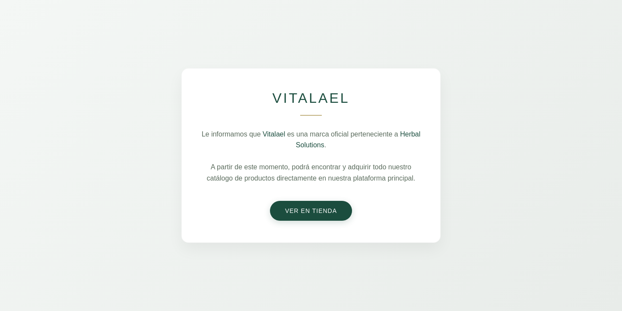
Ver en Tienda (311, 210)
